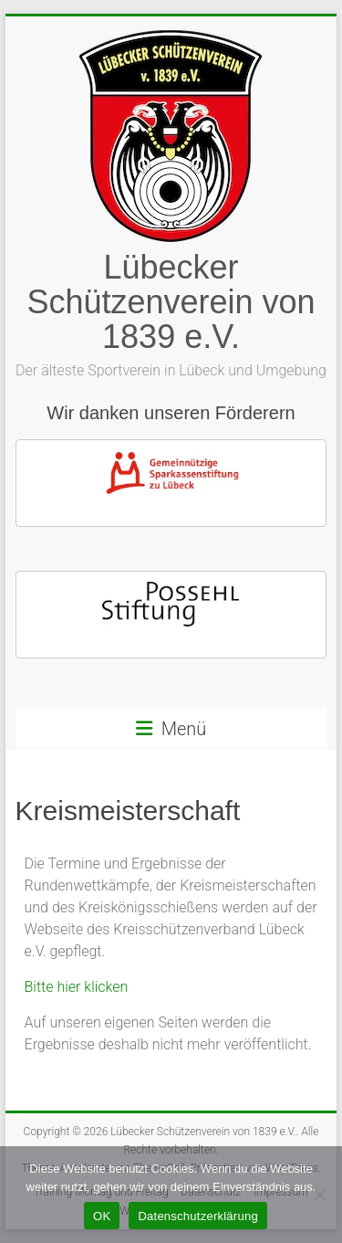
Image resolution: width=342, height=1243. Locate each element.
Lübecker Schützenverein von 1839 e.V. (170, 301)
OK (101, 1216)
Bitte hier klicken (77, 986)
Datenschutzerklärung (197, 1216)
